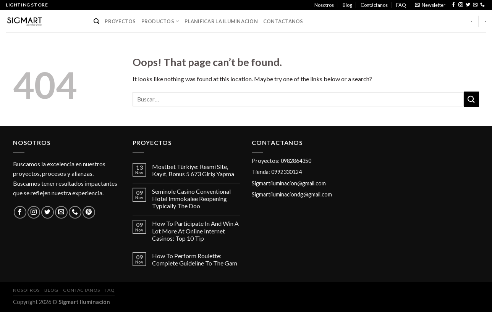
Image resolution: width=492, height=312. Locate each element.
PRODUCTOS (160, 21)
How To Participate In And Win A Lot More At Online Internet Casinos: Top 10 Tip (195, 230)
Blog (347, 5)
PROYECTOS (120, 21)
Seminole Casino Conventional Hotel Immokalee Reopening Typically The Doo (191, 198)
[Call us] (482, 5)
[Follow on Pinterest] (89, 212)
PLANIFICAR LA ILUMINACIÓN (220, 21)
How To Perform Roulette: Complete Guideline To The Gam (194, 259)
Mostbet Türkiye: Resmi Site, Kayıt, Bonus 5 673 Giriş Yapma (193, 170)
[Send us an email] (475, 5)
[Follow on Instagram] (460, 5)
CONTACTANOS (283, 21)
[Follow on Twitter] (468, 5)
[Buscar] (96, 21)
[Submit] (471, 99)
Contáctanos (374, 5)
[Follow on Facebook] (453, 5)
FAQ (401, 5)
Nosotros (324, 5)
